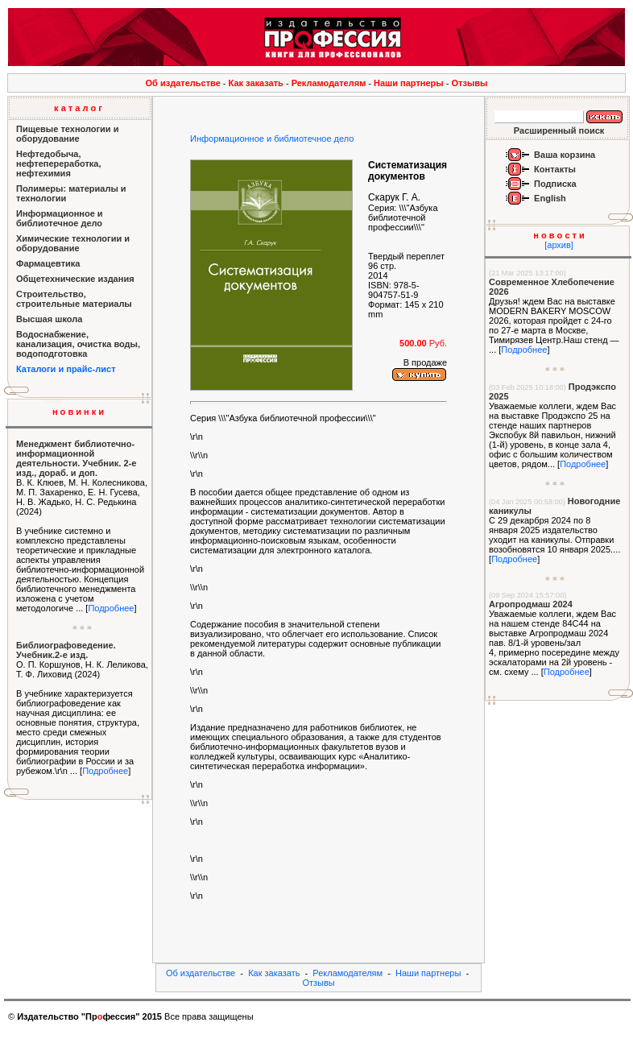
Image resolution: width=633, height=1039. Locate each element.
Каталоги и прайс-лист (66, 369)
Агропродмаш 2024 (531, 604)
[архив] (558, 245)
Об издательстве (183, 83)
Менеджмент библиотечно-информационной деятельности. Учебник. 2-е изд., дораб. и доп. (76, 458)
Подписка (555, 183)
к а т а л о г (78, 108)
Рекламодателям (329, 83)
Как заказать (256, 83)
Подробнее (111, 608)
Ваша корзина (564, 154)
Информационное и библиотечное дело (272, 138)
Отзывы (470, 83)
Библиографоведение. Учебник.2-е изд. (66, 650)
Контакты (555, 169)
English (550, 198)
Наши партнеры (409, 83)
